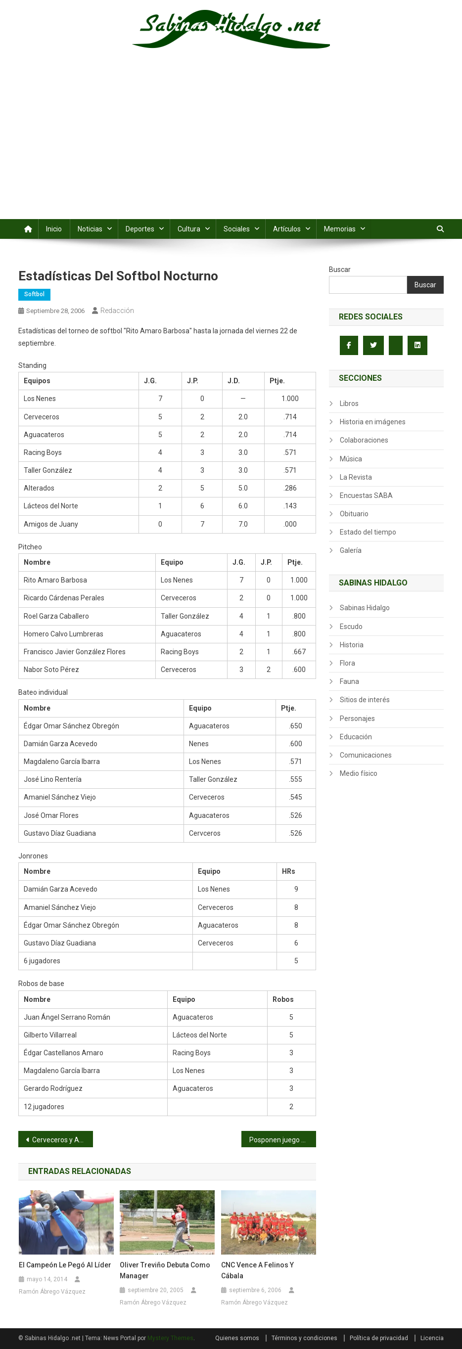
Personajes (357, 718)
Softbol (34, 294)
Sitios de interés (365, 700)
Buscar (340, 269)
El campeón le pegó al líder (65, 1265)
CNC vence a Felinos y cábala (257, 1270)
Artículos (287, 229)
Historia (352, 645)
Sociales (237, 229)
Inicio (54, 229)
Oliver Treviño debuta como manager (165, 1270)
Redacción (117, 311)
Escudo (351, 626)
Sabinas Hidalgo (365, 608)
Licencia (432, 1338)
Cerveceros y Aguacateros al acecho (62, 1140)
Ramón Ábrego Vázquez (52, 1291)
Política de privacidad (379, 1338)
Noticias (90, 229)
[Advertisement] (231, 145)
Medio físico (358, 773)
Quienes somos (237, 1338)
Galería (351, 550)
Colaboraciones (364, 440)
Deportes (140, 229)
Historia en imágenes (373, 422)
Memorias (340, 229)
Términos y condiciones (304, 1338)
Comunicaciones (366, 755)
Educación (356, 737)
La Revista (356, 477)
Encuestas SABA (366, 495)
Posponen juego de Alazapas (282, 1140)
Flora (347, 663)
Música (351, 459)
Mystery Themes (170, 1338)
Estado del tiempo (368, 532)
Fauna (349, 681)
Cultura (189, 229)
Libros (349, 403)
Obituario (354, 514)
